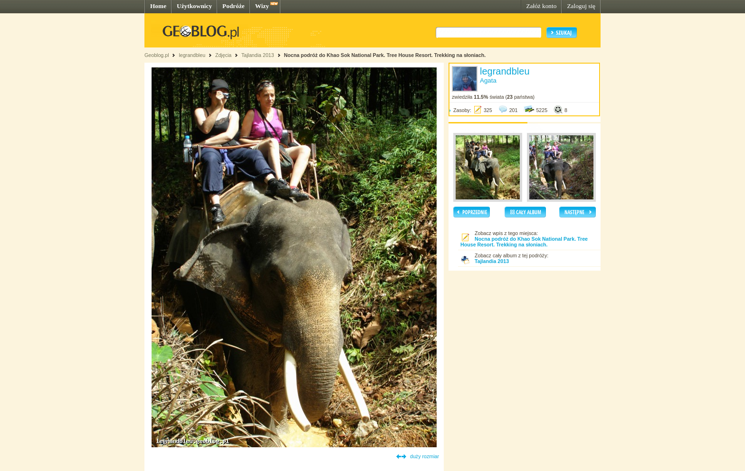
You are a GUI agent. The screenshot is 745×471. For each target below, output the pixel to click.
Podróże (233, 5)
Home (158, 5)
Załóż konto (541, 5)
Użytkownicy (194, 5)
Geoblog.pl (156, 55)
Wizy (262, 5)
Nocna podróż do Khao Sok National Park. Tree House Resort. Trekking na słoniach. (385, 55)
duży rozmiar (424, 456)
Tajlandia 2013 (257, 55)
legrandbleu (192, 55)
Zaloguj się (581, 5)
